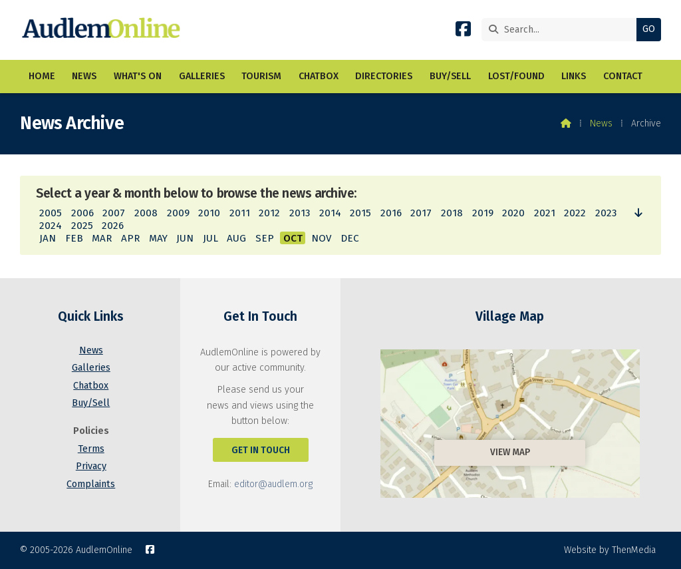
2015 (360, 213)
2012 (269, 213)
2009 (178, 213)
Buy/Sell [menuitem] (450, 76)
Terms (91, 449)
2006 (82, 213)
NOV (321, 238)
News (601, 123)
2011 (239, 213)
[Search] (562, 29)
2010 (209, 213)
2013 (299, 213)
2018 (452, 213)
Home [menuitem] (42, 76)
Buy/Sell (91, 403)
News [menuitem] (84, 76)
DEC (349, 238)
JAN (47, 238)
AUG (236, 238)
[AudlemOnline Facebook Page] (463, 31)
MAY (158, 238)
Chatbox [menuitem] (319, 76)
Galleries (91, 367)
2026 (113, 226)
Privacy (91, 466)
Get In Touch (260, 450)
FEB (74, 238)
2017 (421, 213)
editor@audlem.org (273, 484)
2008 (146, 213)
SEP (264, 238)
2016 (391, 213)
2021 (544, 213)
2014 (330, 213)
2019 (482, 213)
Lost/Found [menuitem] (516, 76)
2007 (113, 213)
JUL (210, 238)
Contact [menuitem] (622, 76)
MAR (102, 238)
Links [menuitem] (573, 76)
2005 (50, 213)
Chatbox (90, 385)
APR (130, 238)
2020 (513, 213)
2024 (50, 226)
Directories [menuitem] (383, 76)
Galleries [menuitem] (202, 76)
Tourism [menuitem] (261, 76)
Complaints (91, 484)
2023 (605, 213)
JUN (185, 238)
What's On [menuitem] (138, 76)
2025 (82, 226)
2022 (575, 213)
